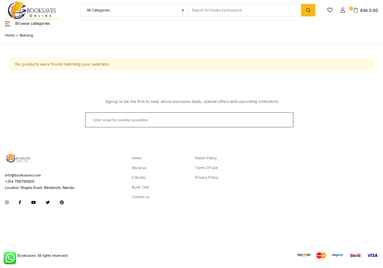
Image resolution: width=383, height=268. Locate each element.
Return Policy (206, 158)
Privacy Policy (206, 177)
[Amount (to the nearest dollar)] (244, 10)
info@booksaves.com (23, 175)
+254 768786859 (19, 181)
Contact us (140, 197)
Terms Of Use (206, 168)
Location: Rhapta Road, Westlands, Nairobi (39, 187)
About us (139, 168)
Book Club (140, 187)
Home (10, 35)
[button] (342, 10)
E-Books (139, 177)
